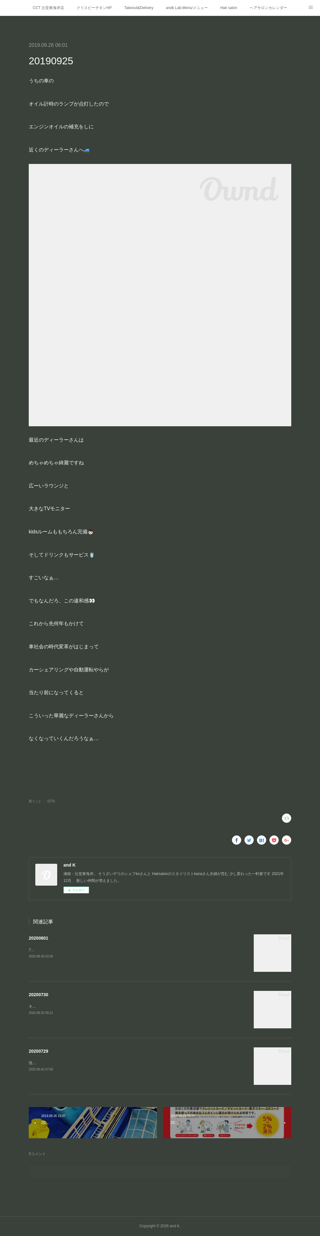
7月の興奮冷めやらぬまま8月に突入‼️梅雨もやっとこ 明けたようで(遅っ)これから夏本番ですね (110, 950)
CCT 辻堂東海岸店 (48, 8)
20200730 (38, 994)
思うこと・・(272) (42, 801)
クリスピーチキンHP (94, 8)
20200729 (38, 1051)
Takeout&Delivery (138, 8)
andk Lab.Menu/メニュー (187, 8)
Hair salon (228, 8)
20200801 (38, 938)
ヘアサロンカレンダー (268, 8)
